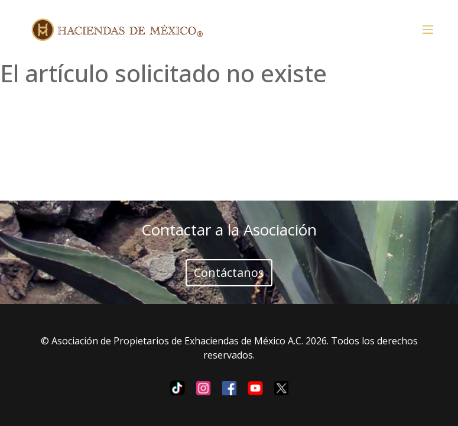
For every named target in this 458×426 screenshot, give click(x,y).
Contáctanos (229, 272)
